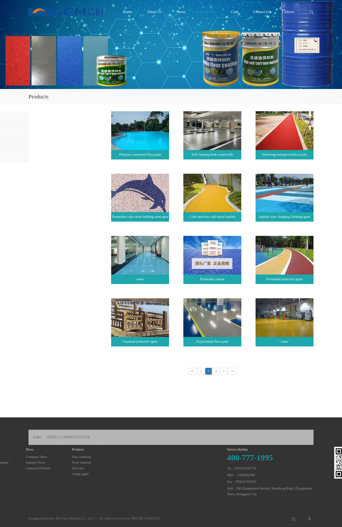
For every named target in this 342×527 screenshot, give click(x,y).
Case (234, 12)
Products (207, 12)
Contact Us (261, 12)
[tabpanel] (171, 44)
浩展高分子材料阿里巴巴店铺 (68, 441)
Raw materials (42, 117)
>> (232, 371)
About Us (154, 12)
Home (127, 12)
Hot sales (39, 142)
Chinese (288, 12)
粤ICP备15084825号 (146, 520)
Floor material (42, 130)
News (181, 12)
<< (192, 371)
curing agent (41, 155)
